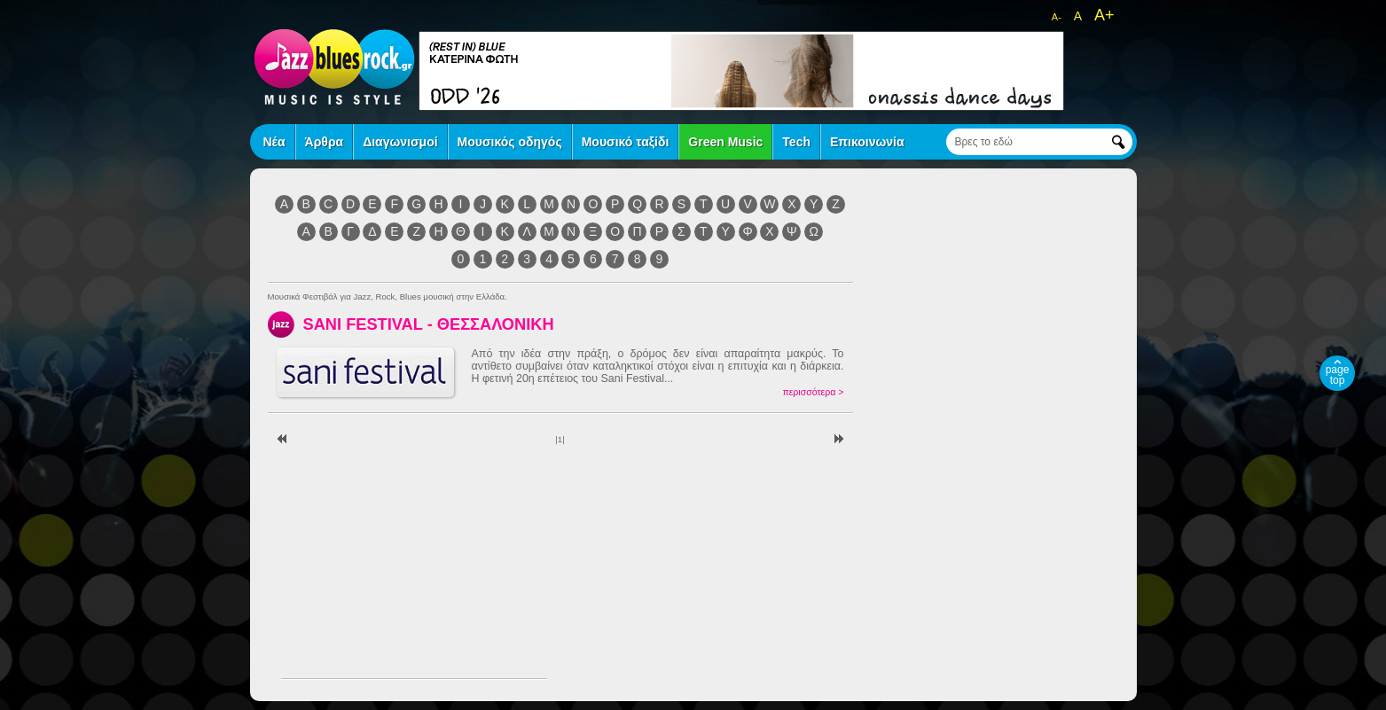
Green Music (725, 142)
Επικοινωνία (867, 142)
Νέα (274, 142)
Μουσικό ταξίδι (626, 142)
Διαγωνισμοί (400, 142)
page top (1338, 374)
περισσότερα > (812, 391)
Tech (796, 142)
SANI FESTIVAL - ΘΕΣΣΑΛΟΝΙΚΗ (428, 324)
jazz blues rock (334, 66)
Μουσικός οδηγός (510, 142)
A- (1056, 17)
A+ (1104, 15)
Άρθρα (324, 142)
